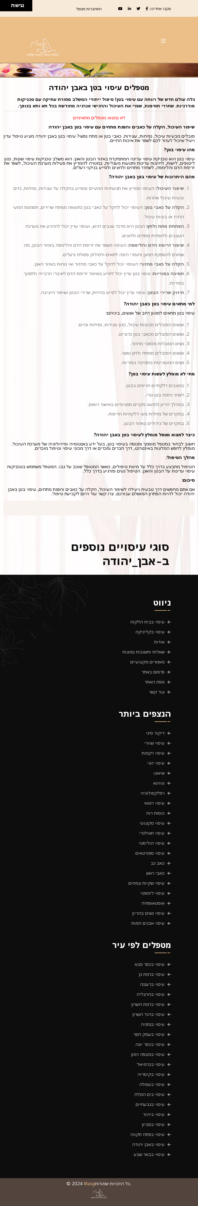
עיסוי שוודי (154, 743)
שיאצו (159, 773)
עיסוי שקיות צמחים (146, 883)
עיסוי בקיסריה (151, 1074)
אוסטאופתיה (153, 903)
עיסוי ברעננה (152, 984)
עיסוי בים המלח (149, 1094)
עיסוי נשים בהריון (148, 913)
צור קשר (157, 691)
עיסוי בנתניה (153, 1024)
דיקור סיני (155, 733)
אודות (159, 641)
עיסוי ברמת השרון (148, 1004)
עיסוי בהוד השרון (148, 1014)
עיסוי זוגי (156, 763)
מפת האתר (155, 681)
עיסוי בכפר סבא (150, 964)
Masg (89, 1183)
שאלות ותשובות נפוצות (143, 651)
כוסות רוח (155, 813)
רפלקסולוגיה (153, 793)
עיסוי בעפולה (152, 1084)
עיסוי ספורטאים (150, 853)
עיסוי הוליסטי (152, 843)
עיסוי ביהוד (154, 1114)
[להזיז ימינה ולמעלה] (7, 4)
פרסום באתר (153, 671)
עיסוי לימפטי (152, 893)
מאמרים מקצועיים (147, 661)
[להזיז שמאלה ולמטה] (4, 7)
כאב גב (158, 863)
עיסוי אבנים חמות (148, 923)
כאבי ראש (155, 873)
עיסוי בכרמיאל (151, 1064)
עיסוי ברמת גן (152, 974)
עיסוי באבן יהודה (148, 1144)
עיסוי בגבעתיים (150, 1104)
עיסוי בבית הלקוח (147, 621)
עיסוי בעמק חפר (149, 1034)
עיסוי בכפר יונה (150, 1044)
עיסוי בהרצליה (150, 994)
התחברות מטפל (89, 8)
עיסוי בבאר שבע (149, 1154)
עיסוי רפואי (154, 803)
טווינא (159, 783)
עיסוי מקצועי (152, 823)
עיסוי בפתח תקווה (147, 1134)
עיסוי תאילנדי (152, 833)
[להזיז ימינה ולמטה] (7, 7)
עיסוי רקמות (153, 753)
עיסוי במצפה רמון (148, 1054)
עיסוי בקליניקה (150, 631)
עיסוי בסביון (153, 1124)
